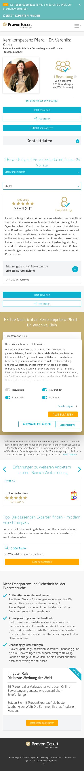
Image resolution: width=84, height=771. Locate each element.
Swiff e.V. (10, 481)
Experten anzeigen (42, 561)
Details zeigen (65, 406)
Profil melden (70, 454)
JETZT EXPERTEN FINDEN (21, 15)
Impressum (70, 757)
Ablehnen (67, 425)
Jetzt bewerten (42, 110)
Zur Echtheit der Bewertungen (42, 100)
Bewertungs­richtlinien (18, 757)
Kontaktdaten (53, 141)
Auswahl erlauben (37, 424)
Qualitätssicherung (39, 757)
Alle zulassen (63, 414)
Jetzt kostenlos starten (42, 722)
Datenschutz (56, 757)
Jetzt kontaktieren (42, 128)
